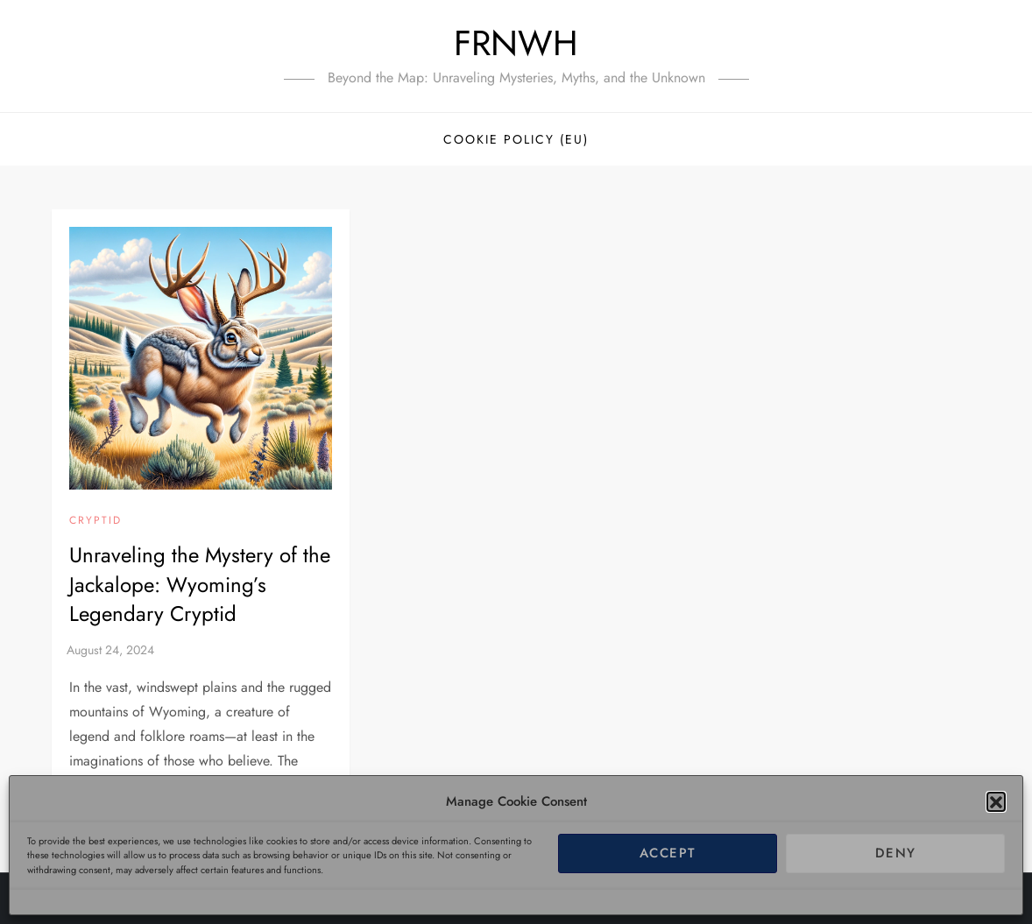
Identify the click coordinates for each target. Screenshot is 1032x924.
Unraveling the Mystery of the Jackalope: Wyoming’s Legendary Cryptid (199, 584)
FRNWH (516, 43)
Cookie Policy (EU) (516, 139)
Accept (668, 853)
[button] (996, 801)
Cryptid (95, 521)
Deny (895, 853)
